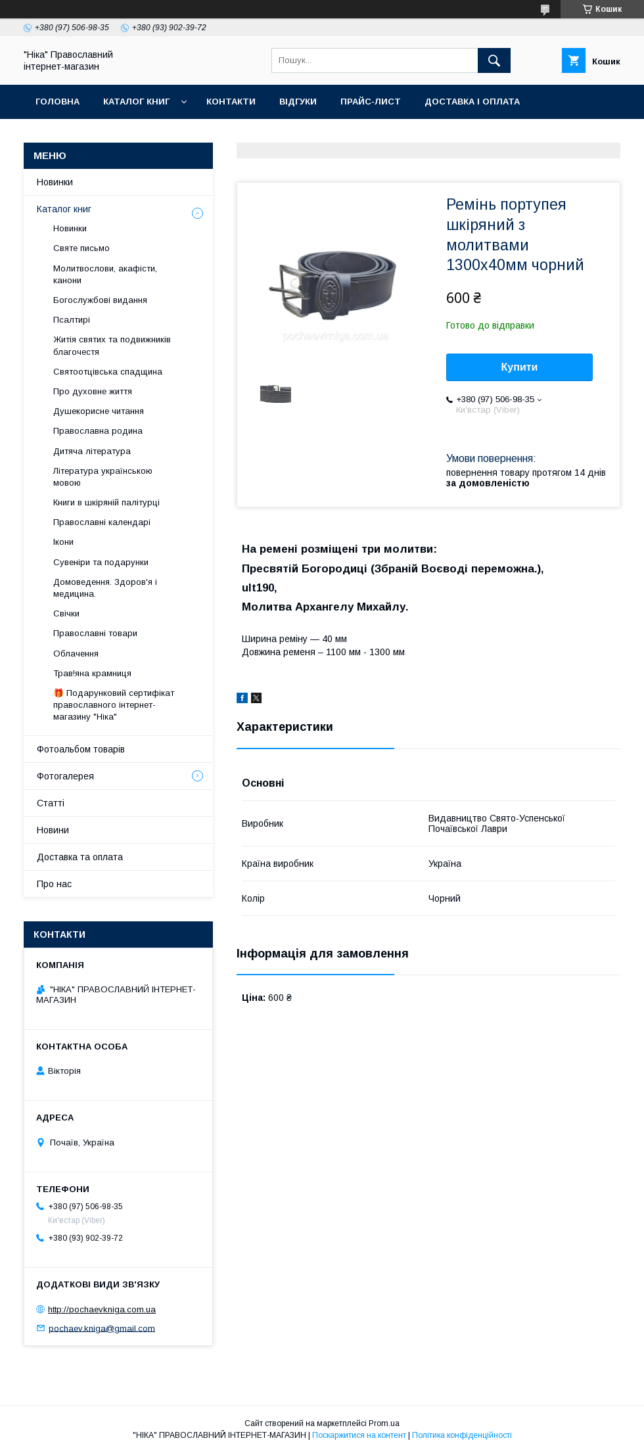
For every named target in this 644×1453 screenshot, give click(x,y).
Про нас (54, 884)
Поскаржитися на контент (359, 1435)
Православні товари (95, 633)
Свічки (66, 613)
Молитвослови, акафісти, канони (105, 274)
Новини (53, 830)
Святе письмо (81, 248)
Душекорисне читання (98, 411)
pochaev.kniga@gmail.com (102, 1328)
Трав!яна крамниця (92, 673)
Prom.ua (384, 1423)
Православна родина (98, 431)
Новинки (55, 182)
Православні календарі (101, 522)
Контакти (231, 101)
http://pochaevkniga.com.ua (102, 1309)
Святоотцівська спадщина (107, 372)
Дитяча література (92, 451)
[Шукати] (494, 60)
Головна (57, 101)
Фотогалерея (65, 776)
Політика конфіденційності (462, 1435)
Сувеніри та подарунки (101, 562)
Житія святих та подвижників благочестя (112, 345)
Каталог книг (136, 101)
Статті (50, 803)
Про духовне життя (92, 391)
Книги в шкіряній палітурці (106, 502)
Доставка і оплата (472, 101)
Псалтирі (71, 320)
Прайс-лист (370, 101)
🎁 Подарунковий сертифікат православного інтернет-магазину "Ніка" (113, 705)
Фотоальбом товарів (81, 749)
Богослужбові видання (100, 300)
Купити (519, 367)
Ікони (63, 542)
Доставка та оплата (80, 857)
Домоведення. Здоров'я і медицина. (105, 588)
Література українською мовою (102, 477)
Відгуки (298, 101)
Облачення (76, 653)
